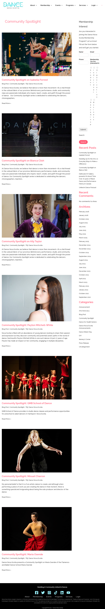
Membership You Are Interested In (94, 62)
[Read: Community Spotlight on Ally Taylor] (37, 216)
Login (72, 596)
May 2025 (82, 233)
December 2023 (85, 269)
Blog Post (5, 84)
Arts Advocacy (84, 309)
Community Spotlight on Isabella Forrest (25, 79)
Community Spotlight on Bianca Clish (23, 160)
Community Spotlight (18, 84)
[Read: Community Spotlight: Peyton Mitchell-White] (37, 298)
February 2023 (84, 284)
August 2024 (83, 258)
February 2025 (84, 240)
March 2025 (83, 236)
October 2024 (84, 251)
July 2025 (82, 225)
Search (81, 135)
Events (50, 596)
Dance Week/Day (86, 329)
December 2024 (85, 244)
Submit (83, 129)
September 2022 (85, 295)
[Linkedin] (62, 591)
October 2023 (84, 273)
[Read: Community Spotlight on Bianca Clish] (37, 135)
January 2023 (84, 288)
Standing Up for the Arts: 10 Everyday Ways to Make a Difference (88, 161)
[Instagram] (49, 591)
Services (65, 596)
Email (92, 52)
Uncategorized (84, 344)
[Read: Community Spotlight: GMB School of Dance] (37, 377)
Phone (81, 59)
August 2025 (83, 222)
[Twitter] (43, 591)
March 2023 (83, 280)
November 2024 (85, 247)
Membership (41, 596)
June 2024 (83, 266)
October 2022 (84, 291)
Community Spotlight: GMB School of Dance (27, 403)
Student (90, 77)
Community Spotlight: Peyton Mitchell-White (27, 325)
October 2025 (84, 218)
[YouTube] (68, 591)
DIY (80, 333)
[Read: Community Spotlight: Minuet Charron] (37, 450)
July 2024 (82, 262)
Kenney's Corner (85, 337)
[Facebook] (36, 591)
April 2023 (83, 277)
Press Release (84, 340)
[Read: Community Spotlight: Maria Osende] (37, 529)
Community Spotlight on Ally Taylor (22, 241)
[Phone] (83, 62)
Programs (57, 596)
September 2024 (85, 255)
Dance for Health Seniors (89, 320)
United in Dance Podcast (88, 187)
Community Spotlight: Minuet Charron (23, 476)
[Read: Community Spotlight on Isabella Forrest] (37, 54)
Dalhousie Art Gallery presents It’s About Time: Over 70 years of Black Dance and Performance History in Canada (88, 178)
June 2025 (83, 229)
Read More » (7, 103)
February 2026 (84, 211)
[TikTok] (55, 591)
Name (81, 52)
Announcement (85, 305)
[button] (36, 5)
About (33, 596)
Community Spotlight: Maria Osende (22, 554)
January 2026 (84, 214)
